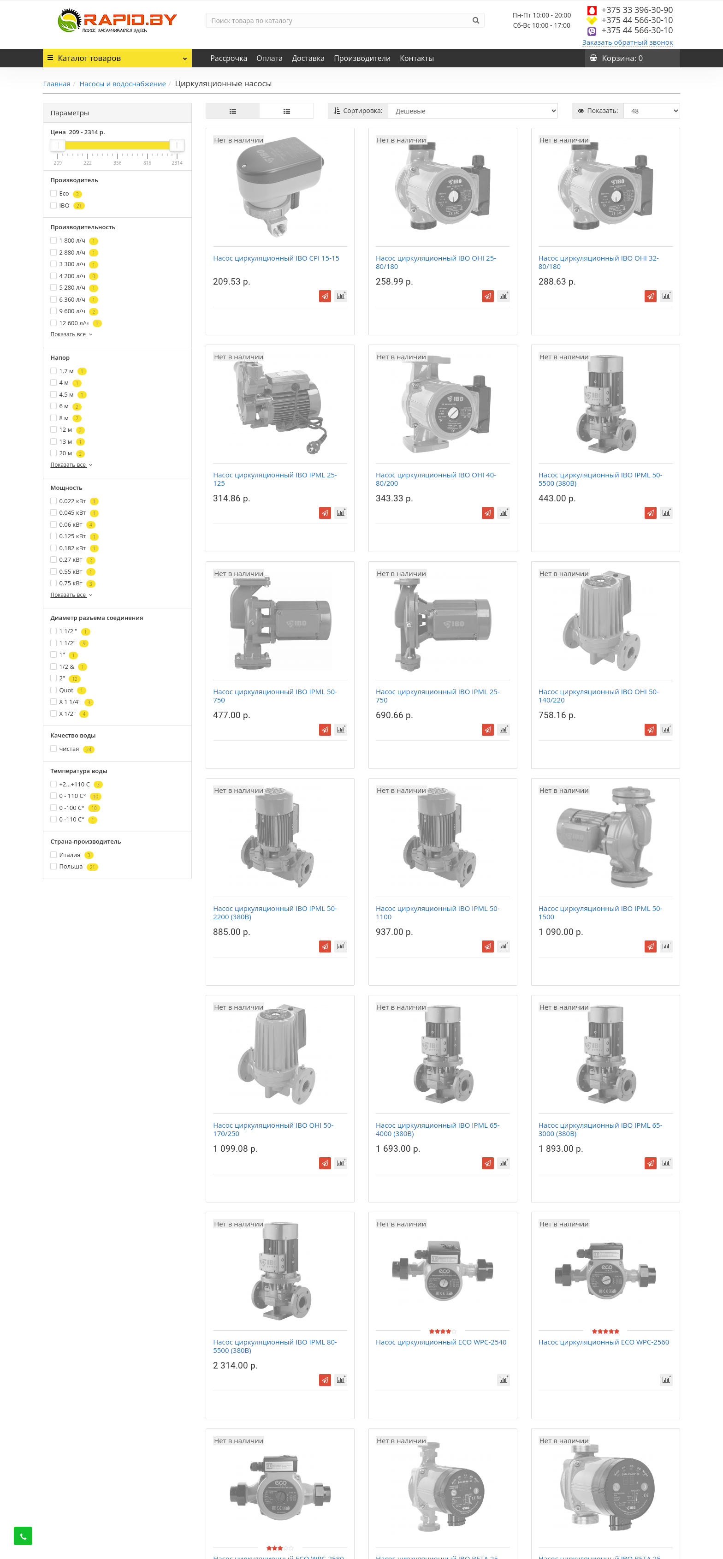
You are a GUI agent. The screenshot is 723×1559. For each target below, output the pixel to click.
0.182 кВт (74, 548)
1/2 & (68, 666)
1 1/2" (69, 643)
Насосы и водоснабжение (122, 83)
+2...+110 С (76, 784)
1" (64, 654)
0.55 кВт (72, 571)
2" (65, 678)
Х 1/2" (69, 713)
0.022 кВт (74, 501)
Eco (66, 193)
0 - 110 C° (75, 795)
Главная (56, 83)
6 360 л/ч (74, 299)
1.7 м (68, 371)
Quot (68, 690)
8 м (65, 418)
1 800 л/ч (74, 240)
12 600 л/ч (75, 323)
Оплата (269, 58)
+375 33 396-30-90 (637, 9)
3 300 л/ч (74, 264)
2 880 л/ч (74, 252)
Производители (362, 58)
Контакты (417, 58)
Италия (71, 855)
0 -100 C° (75, 807)
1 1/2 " (70, 631)
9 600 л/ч (74, 311)
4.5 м (68, 394)
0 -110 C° (73, 819)
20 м (67, 453)
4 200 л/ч (74, 276)
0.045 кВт (74, 512)
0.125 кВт (74, 536)
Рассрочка (228, 58)
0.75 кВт (72, 583)
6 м (65, 406)
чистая (72, 748)
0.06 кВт (72, 524)
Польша (74, 866)
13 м (67, 441)
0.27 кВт (72, 559)
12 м (67, 429)
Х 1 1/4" (72, 701)
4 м (65, 382)
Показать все (72, 334)
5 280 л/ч (74, 287)
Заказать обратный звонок (627, 42)
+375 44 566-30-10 (637, 19)
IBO (67, 205)
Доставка (308, 58)
